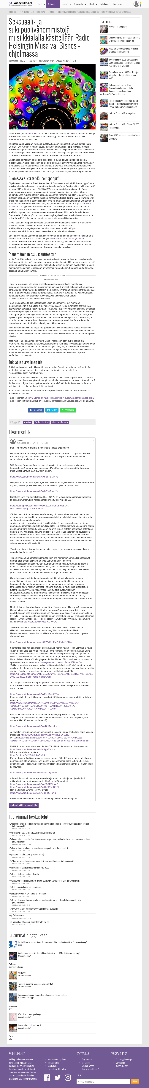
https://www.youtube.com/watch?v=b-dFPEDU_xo (34, 477)
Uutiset (39, 4)
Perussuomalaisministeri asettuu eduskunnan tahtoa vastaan (42, 995)
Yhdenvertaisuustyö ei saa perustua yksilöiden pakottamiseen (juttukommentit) (43, 861)
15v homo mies (18, 915)
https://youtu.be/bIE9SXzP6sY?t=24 (27, 755)
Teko (11, 1036)
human (20, 440)
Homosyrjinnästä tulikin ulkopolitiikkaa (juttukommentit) (33, 832)
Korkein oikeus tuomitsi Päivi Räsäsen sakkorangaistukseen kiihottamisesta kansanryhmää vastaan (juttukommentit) (51, 840)
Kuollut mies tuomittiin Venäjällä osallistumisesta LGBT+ (49, 953)
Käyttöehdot (120, 1062)
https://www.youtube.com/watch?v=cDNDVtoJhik (33, 726)
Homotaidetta (29, 1025)
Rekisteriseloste (122, 1065)
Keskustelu (78, 4)
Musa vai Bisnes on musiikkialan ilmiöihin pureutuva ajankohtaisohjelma (59, 398)
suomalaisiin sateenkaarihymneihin (67, 238)
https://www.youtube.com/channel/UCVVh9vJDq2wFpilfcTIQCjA (41, 642)
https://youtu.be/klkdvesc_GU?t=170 (39, 622)
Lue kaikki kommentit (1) (23, 805)
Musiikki (27, 422)
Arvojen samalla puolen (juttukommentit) (28, 854)
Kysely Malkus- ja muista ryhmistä (25, 874)
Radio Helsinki (42, 422)
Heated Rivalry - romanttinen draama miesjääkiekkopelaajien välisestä (52, 942)
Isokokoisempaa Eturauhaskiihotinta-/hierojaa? (30, 867)
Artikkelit (51, 4)
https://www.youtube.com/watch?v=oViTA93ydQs (58, 662)
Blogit (91, 4)
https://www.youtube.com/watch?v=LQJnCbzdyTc (34, 491)
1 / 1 (92, 440)
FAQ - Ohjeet (87, 1059)
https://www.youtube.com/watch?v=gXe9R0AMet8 (34, 784)
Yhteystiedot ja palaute (57, 1059)
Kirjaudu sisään (88, 1065)
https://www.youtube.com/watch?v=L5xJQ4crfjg (33, 793)
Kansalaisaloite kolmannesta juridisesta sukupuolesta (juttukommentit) (40, 848)
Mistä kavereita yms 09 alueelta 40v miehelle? (30, 893)
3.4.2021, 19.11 (40, 443)
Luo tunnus (86, 1062)
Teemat (65, 4)
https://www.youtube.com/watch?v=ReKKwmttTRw (34, 694)
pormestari (13, 1006)
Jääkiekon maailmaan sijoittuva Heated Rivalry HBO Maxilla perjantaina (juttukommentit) (46, 880)
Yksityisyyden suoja (124, 1059)
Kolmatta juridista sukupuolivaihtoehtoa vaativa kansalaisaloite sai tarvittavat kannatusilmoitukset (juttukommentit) (50, 825)
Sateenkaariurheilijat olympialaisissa (26, 887)
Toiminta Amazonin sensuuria (35, 984)
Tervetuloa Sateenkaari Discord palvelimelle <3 (30, 922)
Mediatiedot (52, 1065)
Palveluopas (105, 4)
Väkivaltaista (29, 1014)
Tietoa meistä (53, 1062)
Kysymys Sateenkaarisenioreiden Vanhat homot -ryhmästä (35, 909)
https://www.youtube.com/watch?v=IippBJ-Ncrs (32, 749)
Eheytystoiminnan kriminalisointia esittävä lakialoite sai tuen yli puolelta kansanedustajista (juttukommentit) (47, 901)
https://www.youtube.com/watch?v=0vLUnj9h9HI (33, 772)
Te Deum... (13, 964)
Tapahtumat (117, 4)
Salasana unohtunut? (90, 1069)
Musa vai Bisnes (32, 133)
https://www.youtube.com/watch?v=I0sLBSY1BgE (45, 735)
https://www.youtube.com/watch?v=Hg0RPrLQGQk (34, 787)
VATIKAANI (22, 973)
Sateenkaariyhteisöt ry (57, 1069)
